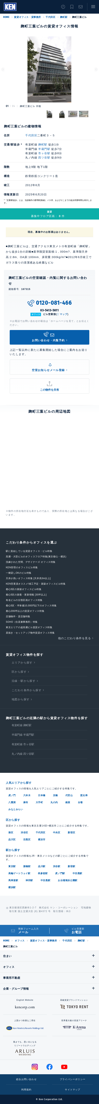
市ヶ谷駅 (44, 153)
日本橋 (41, 795)
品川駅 (41, 866)
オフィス (19, 940)
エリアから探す (22, 662)
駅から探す (13, 850)
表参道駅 (43, 873)
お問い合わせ (80, 7)
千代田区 (50, 17)
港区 (10, 832)
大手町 (39, 802)
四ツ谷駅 (44, 157)
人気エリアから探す (18, 782)
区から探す (19, 671)
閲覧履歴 (63, 7)
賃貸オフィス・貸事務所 (27, 17)
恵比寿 (84, 795)
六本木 (27, 795)
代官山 (69, 795)
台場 (80, 802)
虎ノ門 (12, 795)
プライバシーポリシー (72, 1079)
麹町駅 (63, 17)
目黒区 (27, 839)
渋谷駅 (56, 866)
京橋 (55, 795)
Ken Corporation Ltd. (10, 7)
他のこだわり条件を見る (74, 638)
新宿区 (71, 832)
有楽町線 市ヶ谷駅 (23, 744)
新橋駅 (27, 866)
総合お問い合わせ (26, 1079)
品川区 (12, 839)
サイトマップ (72, 1089)
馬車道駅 (13, 880)
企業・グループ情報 (16, 988)
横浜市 (41, 839)
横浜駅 (12, 887)
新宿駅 (71, 866)
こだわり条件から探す (27, 690)
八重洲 (12, 802)
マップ (64, 314)
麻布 (25, 802)
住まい (7, 956)
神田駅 (29, 880)
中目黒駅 (77, 873)
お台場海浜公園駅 (67, 880)
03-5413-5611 (49, 310)
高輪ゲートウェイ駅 (19, 873)
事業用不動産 (11, 977)
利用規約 (26, 1089)
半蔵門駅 (44, 149)
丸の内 (54, 802)
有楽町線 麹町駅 (21, 725)
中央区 (56, 832)
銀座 (67, 802)
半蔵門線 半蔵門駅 (23, 734)
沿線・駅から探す (24, 680)
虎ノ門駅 (60, 873)
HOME (6, 17)
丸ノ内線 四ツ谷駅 (23, 753)
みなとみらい (15, 809)
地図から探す (21, 699)
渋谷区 (24, 832)
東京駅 (12, 866)
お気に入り (72, 7)
